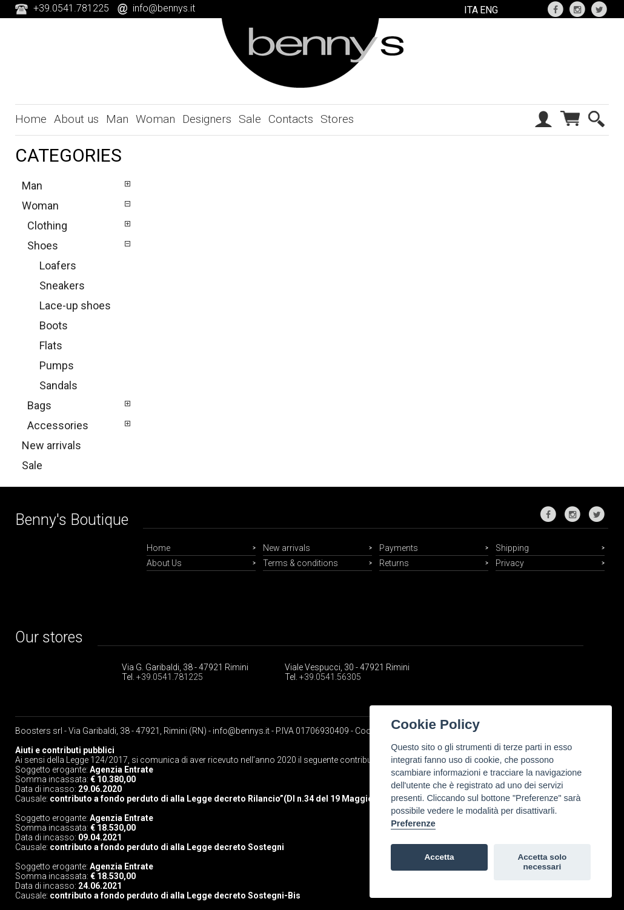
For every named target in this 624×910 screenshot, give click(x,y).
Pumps (56, 365)
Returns (394, 563)
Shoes (42, 245)
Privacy (510, 563)
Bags (39, 405)
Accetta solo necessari (541, 861)
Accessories (57, 425)
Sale (250, 119)
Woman (155, 119)
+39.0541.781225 (169, 677)
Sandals (58, 385)
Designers (206, 119)
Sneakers (62, 285)
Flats (50, 345)
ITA (471, 10)
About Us (164, 563)
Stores (337, 119)
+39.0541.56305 (330, 677)
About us (76, 119)
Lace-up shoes (75, 305)
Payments (398, 548)
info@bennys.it (164, 8)
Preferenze (413, 823)
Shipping (512, 548)
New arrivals (51, 445)
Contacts (290, 119)
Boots (53, 325)
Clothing (47, 225)
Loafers (57, 265)
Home (31, 119)
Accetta (439, 857)
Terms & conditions (300, 563)
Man (117, 119)
